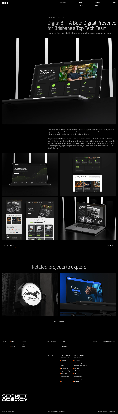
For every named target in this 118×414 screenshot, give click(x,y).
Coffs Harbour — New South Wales (56, 411)
